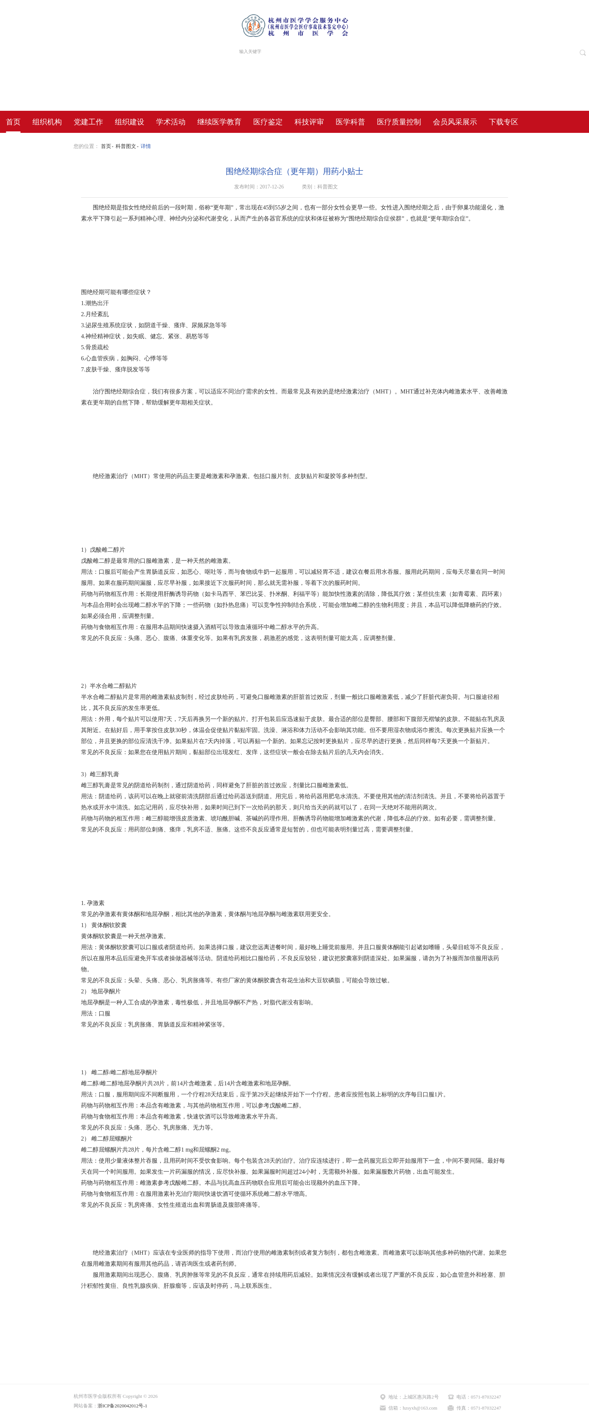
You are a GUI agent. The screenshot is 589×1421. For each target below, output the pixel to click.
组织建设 (129, 122)
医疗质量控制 (399, 122)
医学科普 (350, 122)
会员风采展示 (455, 122)
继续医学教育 (219, 122)
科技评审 (309, 122)
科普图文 (126, 146)
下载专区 (503, 122)
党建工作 (88, 122)
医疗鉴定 (268, 122)
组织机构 (47, 122)
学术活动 (171, 122)
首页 (13, 122)
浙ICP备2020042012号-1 (122, 1405)
